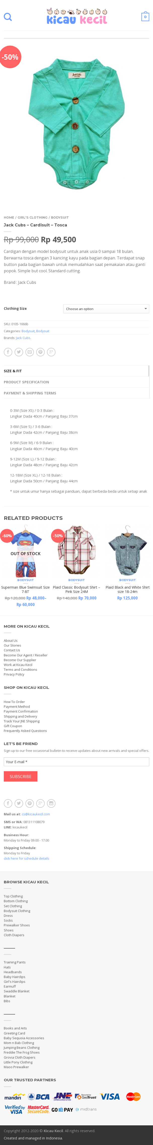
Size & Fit (13, 370)
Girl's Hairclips (14, 981)
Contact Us (12, 650)
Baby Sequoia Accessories (24, 1038)
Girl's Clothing (32, 217)
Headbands (13, 972)
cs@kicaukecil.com (36, 814)
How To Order (14, 701)
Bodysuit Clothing (17, 910)
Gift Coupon (13, 726)
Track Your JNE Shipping (21, 721)
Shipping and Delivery (20, 716)
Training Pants (15, 962)
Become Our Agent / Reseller (25, 655)
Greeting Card (14, 1033)
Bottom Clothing (16, 901)
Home (9, 217)
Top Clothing (13, 896)
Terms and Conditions (20, 669)
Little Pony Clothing (18, 1062)
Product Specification (26, 382)
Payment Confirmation (21, 711)
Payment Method (17, 706)
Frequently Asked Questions (25, 730)
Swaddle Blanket (16, 991)
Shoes (9, 930)
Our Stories (12, 645)
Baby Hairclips (14, 976)
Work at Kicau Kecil (18, 664)
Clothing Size (15, 309)
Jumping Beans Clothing (21, 1047)
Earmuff (10, 986)
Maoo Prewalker (16, 1067)
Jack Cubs (23, 337)
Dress (8, 915)
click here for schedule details (26, 858)
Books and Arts (15, 1028)
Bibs (7, 1001)
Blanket (9, 996)
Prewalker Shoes (17, 925)
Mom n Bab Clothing (19, 1042)
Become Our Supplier (20, 660)
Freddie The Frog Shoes (22, 1052)
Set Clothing (13, 906)
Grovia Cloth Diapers (19, 1057)
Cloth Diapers (14, 935)
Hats (7, 967)
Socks (8, 920)
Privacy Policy (14, 674)
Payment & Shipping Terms (30, 393)
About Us (11, 640)
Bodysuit (60, 217)
